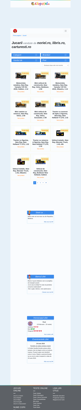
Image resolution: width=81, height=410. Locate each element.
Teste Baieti (36, 407)
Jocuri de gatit (17, 401)
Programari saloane (59, 397)
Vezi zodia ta (48, 334)
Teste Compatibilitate (39, 399)
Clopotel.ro (40, 4)
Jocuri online (17, 389)
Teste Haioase (37, 403)
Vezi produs (20, 91)
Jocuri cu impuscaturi (19, 403)
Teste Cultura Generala (40, 397)
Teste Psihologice (38, 395)
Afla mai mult (48, 222)
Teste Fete (36, 405)
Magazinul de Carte (58, 399)
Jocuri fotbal (17, 399)
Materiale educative (58, 395)
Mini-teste (36, 401)
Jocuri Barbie (17, 397)
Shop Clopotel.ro (15, 31)
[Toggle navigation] (65, 31)
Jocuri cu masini (18, 395)
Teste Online (40, 388)
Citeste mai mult (47, 292)
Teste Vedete (37, 393)
